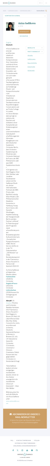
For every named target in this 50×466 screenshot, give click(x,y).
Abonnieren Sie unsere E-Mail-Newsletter (25, 415)
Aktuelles (30, 55)
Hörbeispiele (31, 70)
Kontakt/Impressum (23, 440)
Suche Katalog (42, 10)
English (8, 43)
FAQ (12, 440)
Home (4, 10)
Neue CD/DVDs (32, 63)
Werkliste (36, 48)
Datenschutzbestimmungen (25, 443)
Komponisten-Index (25, 10)
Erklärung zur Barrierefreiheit (25, 446)
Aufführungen (31, 59)
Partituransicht (36, 51)
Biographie (24, 36)
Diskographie (31, 66)
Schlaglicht (24, 31)
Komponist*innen (13, 10)
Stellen (36, 440)
